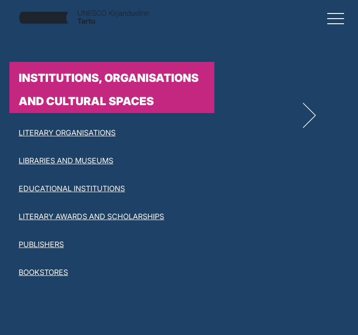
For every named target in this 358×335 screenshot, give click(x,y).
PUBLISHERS (41, 244)
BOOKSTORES (43, 272)
